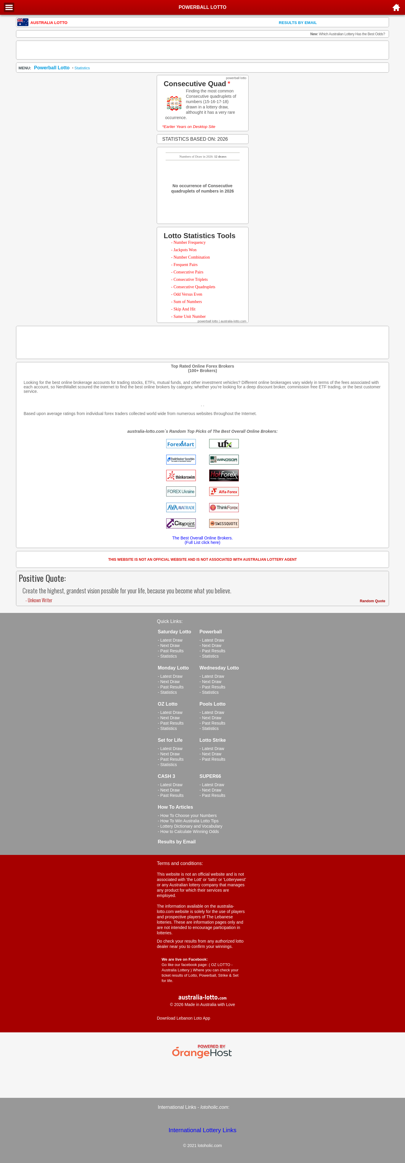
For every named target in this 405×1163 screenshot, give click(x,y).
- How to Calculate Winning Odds (188, 831)
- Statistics (167, 656)
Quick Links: (170, 621)
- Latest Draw (170, 640)
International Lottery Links (202, 1130)
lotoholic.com (214, 1107)
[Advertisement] (202, 50)
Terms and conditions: (180, 863)
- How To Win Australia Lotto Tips (188, 820)
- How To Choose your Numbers (187, 815)
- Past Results (171, 650)
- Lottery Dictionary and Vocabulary (190, 826)
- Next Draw (169, 645)
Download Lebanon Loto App (183, 1018)
